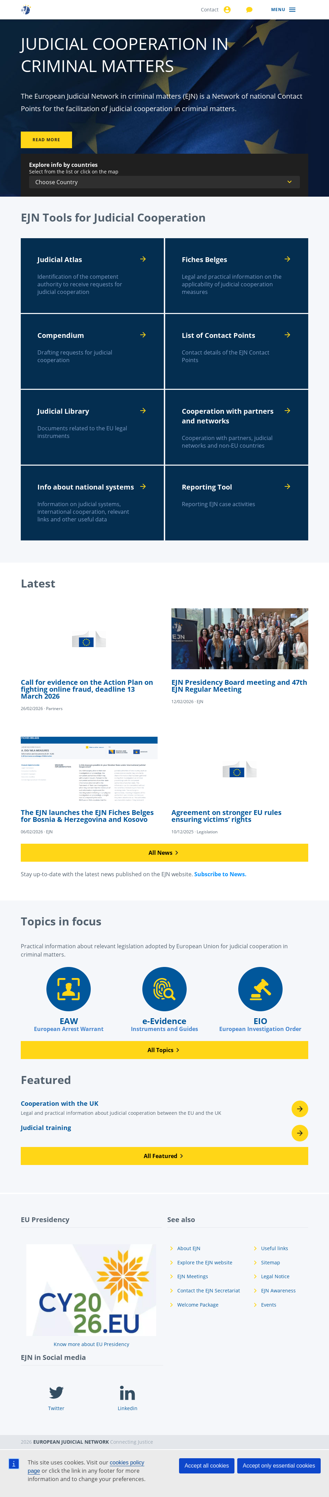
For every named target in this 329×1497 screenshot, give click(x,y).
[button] (164, 853)
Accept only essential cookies (279, 1466)
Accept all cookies (207, 1466)
